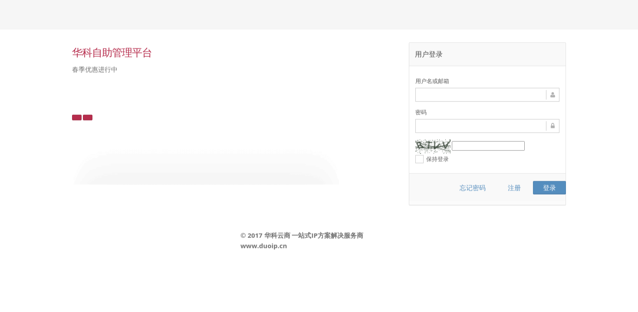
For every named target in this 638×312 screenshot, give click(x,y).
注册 (514, 187)
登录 (549, 187)
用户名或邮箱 (432, 80)
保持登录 (432, 159)
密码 (421, 112)
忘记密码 (473, 187)
